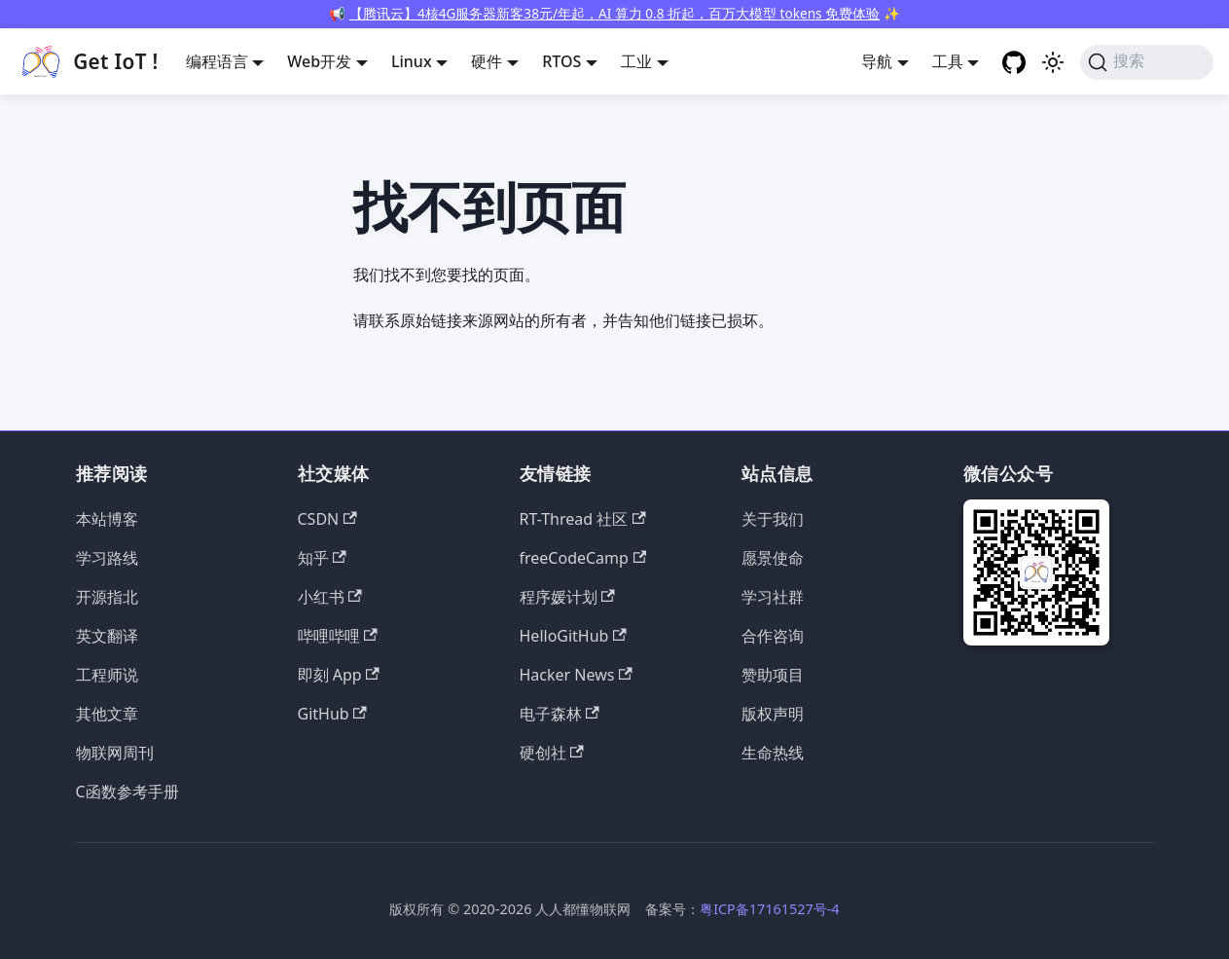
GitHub (332, 713)
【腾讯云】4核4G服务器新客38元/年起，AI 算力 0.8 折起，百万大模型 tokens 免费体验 (614, 13)
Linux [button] (411, 61)
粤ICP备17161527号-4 (769, 909)
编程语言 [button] (217, 61)
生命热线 (772, 752)
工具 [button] (947, 61)
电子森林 (559, 713)
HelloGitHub (573, 635)
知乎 (322, 558)
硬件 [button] (486, 61)
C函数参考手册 (127, 791)
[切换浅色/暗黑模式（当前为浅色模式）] (1052, 62)
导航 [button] (876, 61)
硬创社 (552, 752)
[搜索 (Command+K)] (1146, 62)
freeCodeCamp (583, 558)
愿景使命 (772, 558)
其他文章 (107, 713)
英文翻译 (107, 635)
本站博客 (107, 519)
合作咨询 (772, 635)
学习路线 (107, 558)
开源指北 (107, 597)
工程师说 (107, 674)
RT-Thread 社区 (583, 519)
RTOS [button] (561, 61)
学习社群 (772, 597)
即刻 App (339, 674)
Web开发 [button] (319, 61)
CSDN (327, 519)
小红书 (330, 597)
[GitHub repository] (1014, 62)
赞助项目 (772, 674)
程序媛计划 (567, 597)
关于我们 (772, 519)
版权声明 (772, 713)
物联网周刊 (115, 752)
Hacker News (576, 674)
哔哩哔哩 (338, 635)
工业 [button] (636, 61)
